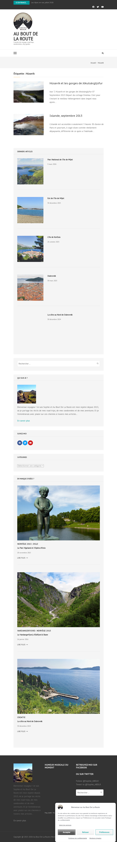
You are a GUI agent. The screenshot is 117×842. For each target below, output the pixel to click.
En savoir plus (23, 420)
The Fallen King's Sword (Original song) (64, 813)
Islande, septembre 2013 (66, 115)
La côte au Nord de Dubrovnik (59, 314)
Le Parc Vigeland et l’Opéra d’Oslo (31, 548)
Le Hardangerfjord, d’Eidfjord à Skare (32, 634)
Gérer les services (65, 835)
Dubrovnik (51, 276)
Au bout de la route (26, 36)
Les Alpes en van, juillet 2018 (42, 2)
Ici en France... (21, 3)
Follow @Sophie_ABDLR (87, 781)
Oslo (35, 544)
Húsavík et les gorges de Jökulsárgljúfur (76, 83)
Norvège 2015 (24, 544)
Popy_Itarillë (48, 813)
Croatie (21, 717)
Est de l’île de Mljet (55, 198)
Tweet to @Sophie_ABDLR (88, 784)
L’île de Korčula (53, 237)
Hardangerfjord (26, 630)
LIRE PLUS (22, 558)
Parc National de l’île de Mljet (60, 159)
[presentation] (30, 171)
